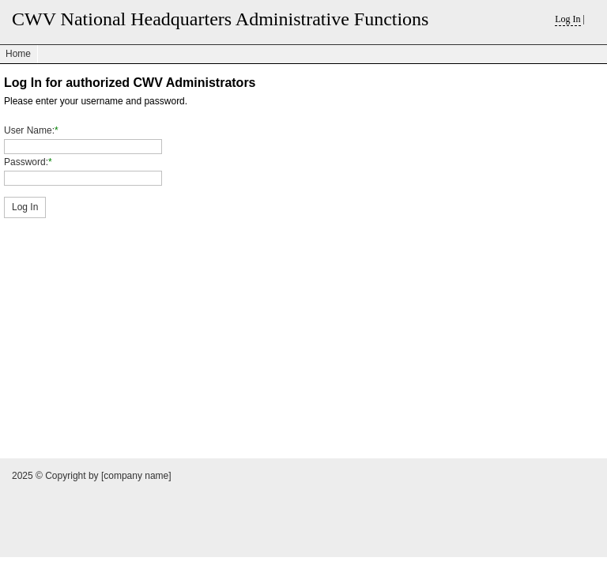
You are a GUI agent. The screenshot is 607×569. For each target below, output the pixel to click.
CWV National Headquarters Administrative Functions (220, 19)
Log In (567, 18)
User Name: (29, 130)
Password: (26, 162)
